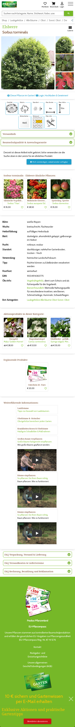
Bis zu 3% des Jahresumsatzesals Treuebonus (38, 685)
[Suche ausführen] (68, 13)
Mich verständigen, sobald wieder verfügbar (49, 162)
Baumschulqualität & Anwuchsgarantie (25, 142)
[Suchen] (33, 13)
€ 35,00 (7, 207)
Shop (4, 20)
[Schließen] (71, 699)
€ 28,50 (30, 207)
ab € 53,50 (32, 345)
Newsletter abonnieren (37, 721)
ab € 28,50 (8, 345)
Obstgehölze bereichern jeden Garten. (34, 421)
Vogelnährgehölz (35, 280)
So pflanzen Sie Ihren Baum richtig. (32, 478)
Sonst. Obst (55, 20)
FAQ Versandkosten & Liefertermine (24, 562)
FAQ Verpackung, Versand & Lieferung (25, 554)
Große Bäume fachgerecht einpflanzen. (34, 441)
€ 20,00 (30, 388)
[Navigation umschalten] (70, 3)
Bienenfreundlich (35, 288)
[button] (45, 4)
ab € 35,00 (55, 345)
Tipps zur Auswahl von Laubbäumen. (33, 411)
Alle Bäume (31, 20)
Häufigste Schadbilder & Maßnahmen (33, 431)
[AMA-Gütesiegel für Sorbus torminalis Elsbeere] (12, 108)
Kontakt (37, 647)
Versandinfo (9, 133)
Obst (43, 20)
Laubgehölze (16, 20)
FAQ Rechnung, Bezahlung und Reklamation (29, 571)
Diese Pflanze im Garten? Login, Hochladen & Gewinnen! (37, 95)
